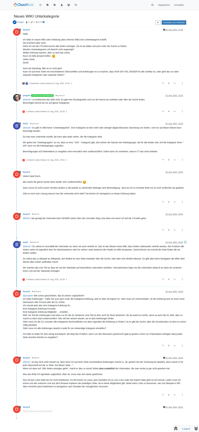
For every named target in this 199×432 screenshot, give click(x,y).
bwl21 (25, 124)
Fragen (20, 22)
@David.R (60, 95)
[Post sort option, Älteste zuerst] (157, 22)
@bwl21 (35, 214)
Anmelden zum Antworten (174, 22)
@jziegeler (36, 291)
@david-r (27, 99)
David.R (26, 30)
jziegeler (26, 95)
